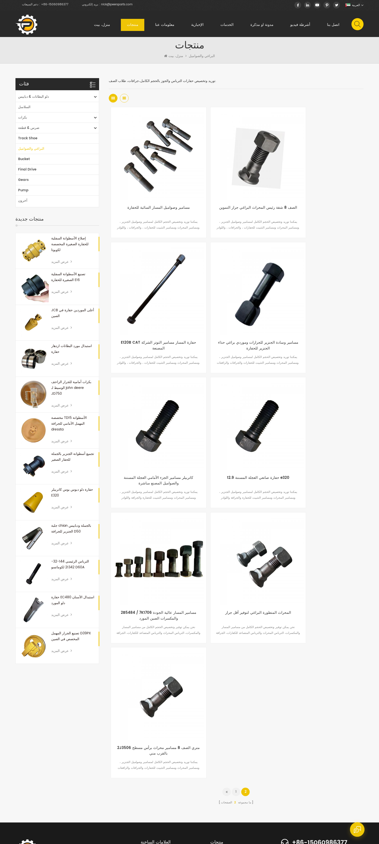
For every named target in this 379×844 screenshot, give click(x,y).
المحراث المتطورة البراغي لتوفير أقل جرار (236, 436)
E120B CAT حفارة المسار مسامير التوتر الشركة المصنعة (321, 198)
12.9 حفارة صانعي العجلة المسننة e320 (321, 315)
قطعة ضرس (148, 761)
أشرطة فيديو (300, 25)
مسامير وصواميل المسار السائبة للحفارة (151, 195)
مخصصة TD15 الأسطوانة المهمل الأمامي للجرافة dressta (69, 426)
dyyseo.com (232, 836)
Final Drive (27, 172)
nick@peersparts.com (116, 5)
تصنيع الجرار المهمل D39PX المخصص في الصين (71, 638)
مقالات (171, 807)
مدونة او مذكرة (261, 25)
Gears (23, 182)
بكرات (22, 120)
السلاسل (24, 109)
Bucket (24, 161)
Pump (23, 193)
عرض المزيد (61, 264)
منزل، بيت (101, 25)
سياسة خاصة (199, 836)
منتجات (132, 25)
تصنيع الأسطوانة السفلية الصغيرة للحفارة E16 (68, 280)
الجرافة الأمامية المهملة (155, 715)
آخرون (22, 203)
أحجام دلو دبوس (150, 746)
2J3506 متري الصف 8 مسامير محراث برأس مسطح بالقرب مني (321, 438)
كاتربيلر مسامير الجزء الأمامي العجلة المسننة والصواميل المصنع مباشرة (236, 318)
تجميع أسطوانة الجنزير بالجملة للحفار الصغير (72, 459)
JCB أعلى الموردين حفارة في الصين (72, 315)
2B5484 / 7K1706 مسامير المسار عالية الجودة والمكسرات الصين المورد (151, 438)
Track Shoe (27, 141)
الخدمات (226, 25)
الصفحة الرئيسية (28, 807)
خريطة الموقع (168, 836)
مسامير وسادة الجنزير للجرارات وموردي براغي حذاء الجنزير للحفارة (151, 318)
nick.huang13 (308, 744)
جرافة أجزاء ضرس (152, 723)
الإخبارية (197, 25)
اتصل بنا (333, 25)
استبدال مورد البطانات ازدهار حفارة (71, 351)
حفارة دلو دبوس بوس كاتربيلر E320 (72, 495)
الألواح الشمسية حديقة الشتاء (159, 738)
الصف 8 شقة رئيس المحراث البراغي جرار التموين (236, 198)
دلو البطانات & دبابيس (33, 99)
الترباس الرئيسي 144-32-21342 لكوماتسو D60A (70, 567)
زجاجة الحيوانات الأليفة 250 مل (160, 730)
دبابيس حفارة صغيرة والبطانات (160, 777)
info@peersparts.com (322, 735)
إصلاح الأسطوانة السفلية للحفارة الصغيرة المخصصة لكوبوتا (69, 246)
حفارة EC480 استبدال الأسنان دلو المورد (72, 603)
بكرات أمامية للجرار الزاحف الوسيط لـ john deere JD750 (71, 390)
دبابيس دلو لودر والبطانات (156, 754)
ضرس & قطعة (28, 130)
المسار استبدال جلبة (153, 769)
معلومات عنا (164, 25)
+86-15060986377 (54, 5)
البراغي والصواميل (202, 58)
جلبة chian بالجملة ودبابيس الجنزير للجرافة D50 (71, 531)
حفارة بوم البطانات (152, 785)
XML (184, 836)
